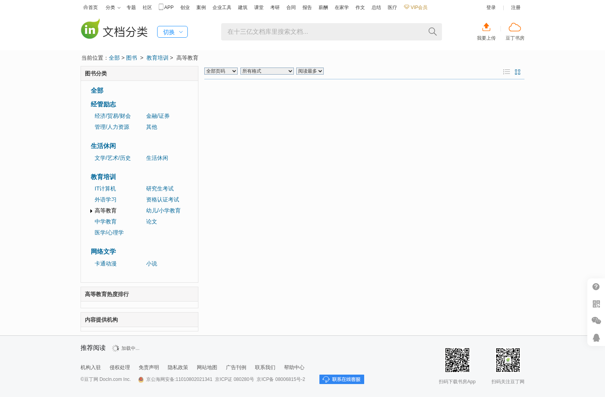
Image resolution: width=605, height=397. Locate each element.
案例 (201, 7)
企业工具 (222, 7)
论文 (151, 221)
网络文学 (103, 251)
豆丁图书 (114, 29)
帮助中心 (294, 367)
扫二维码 (596, 303)
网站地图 (207, 367)
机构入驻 (91, 367)
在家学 (342, 7)
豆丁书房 (515, 38)
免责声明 (149, 367)
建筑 (243, 7)
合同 (291, 7)
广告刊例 (236, 367)
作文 (360, 7)
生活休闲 (103, 146)
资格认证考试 (162, 199)
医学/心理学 (109, 232)
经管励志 (103, 104)
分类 (113, 7)
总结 (376, 7)
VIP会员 (415, 7)
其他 (151, 127)
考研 (275, 7)
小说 (151, 263)
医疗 (392, 7)
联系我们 (265, 367)
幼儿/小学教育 (163, 210)
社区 (147, 7)
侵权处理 (120, 367)
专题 (131, 7)
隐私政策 (178, 367)
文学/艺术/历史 (113, 158)
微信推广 (596, 320)
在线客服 (596, 337)
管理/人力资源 (112, 127)
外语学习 (106, 199)
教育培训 (158, 58)
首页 (90, 7)
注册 (516, 7)
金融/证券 (158, 116)
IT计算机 (105, 188)
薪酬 (323, 7)
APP (166, 7)
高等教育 (106, 210)
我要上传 (486, 38)
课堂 (259, 7)
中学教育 (106, 221)
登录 (491, 7)
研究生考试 (160, 188)
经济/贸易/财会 (113, 116)
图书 (131, 58)
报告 (307, 7)
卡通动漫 (106, 263)
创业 (185, 7)
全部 (114, 58)
